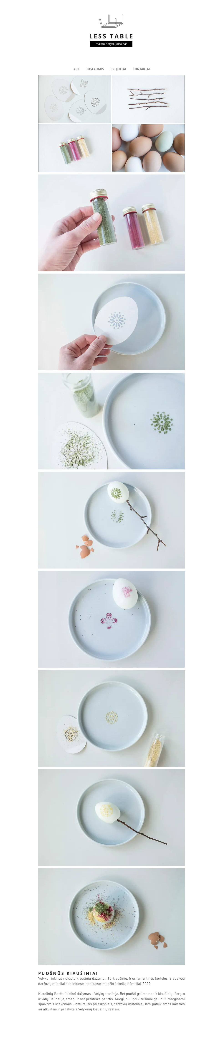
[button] (111, 123)
